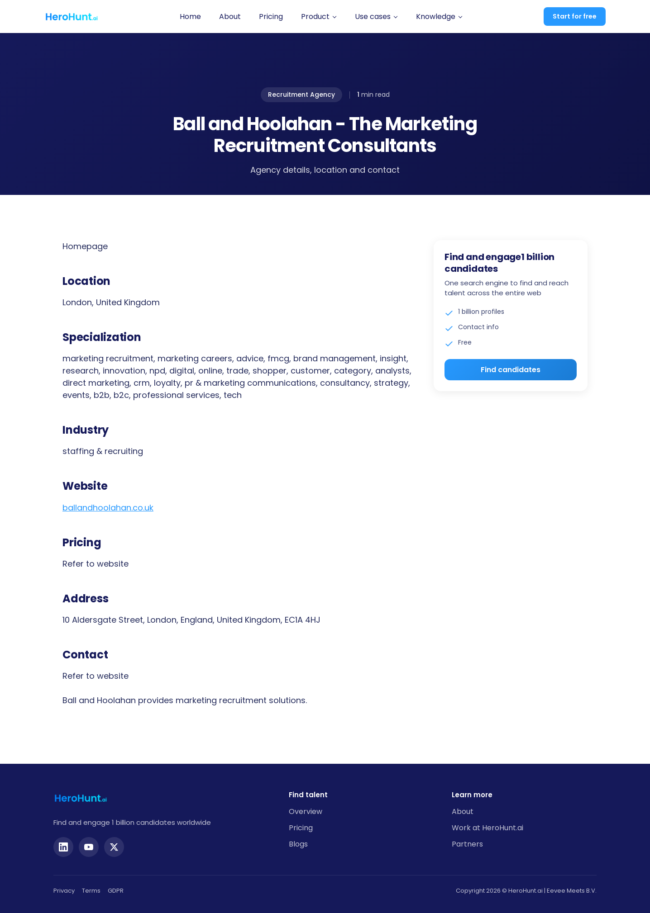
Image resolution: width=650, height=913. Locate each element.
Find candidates (510, 369)
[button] (319, 16)
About (230, 16)
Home (190, 16)
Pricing (271, 16)
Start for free (575, 16)
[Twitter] (114, 847)
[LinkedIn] (63, 847)
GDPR (116, 890)
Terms (91, 890)
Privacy (64, 890)
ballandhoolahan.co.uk (107, 507)
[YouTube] (89, 847)
